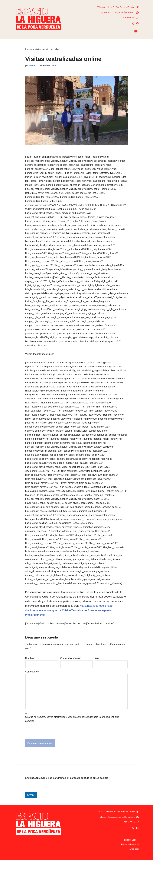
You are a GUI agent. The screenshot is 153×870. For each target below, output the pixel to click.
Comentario (32, 681)
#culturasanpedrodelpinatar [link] (96, 615)
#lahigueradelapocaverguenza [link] (43, 619)
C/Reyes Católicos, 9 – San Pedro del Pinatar (115, 7)
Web (97, 668)
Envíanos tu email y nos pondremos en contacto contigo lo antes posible (67, 788)
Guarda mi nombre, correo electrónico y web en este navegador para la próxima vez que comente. (72, 729)
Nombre (30, 668)
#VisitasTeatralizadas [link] (74, 619)
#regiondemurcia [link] (35, 624)
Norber (32, 65)
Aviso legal (134, 859)
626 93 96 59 (128, 17)
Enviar (31, 804)
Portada (29, 49)
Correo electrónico (70, 668)
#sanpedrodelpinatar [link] (100, 619)
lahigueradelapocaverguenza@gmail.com (116, 12)
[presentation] (48, 742)
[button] (135, 31)
